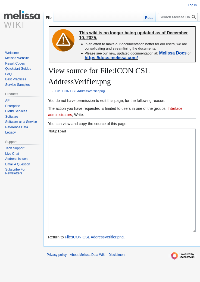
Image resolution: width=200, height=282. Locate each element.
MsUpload (122, 191)
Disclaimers (116, 275)
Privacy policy (57, 275)
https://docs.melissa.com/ (111, 57)
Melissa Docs (172, 53)
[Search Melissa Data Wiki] (178, 17)
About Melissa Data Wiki (87, 275)
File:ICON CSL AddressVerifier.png (80, 91)
